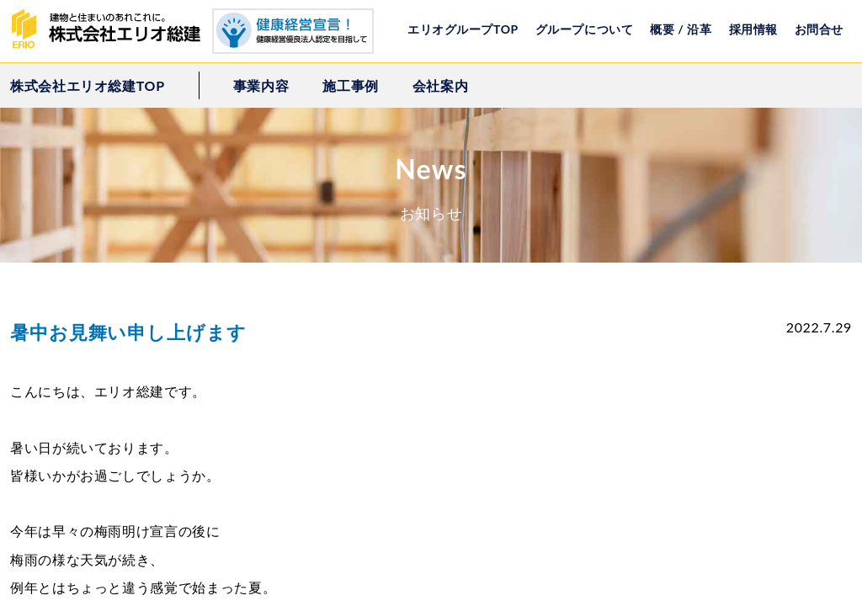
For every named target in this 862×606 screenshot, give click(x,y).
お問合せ (819, 29)
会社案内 (440, 85)
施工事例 (350, 85)
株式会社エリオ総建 (111, 29)
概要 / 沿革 (680, 29)
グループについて (584, 29)
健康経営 (293, 31)
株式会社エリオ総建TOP (87, 85)
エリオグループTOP (463, 29)
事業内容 (261, 85)
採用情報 (753, 29)
